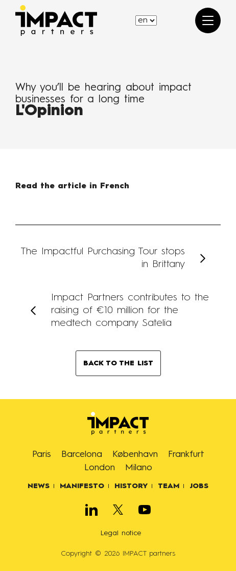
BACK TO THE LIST (118, 363)
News (39, 486)
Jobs (199, 486)
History (131, 486)
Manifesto (82, 486)
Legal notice (121, 533)
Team (168, 486)
